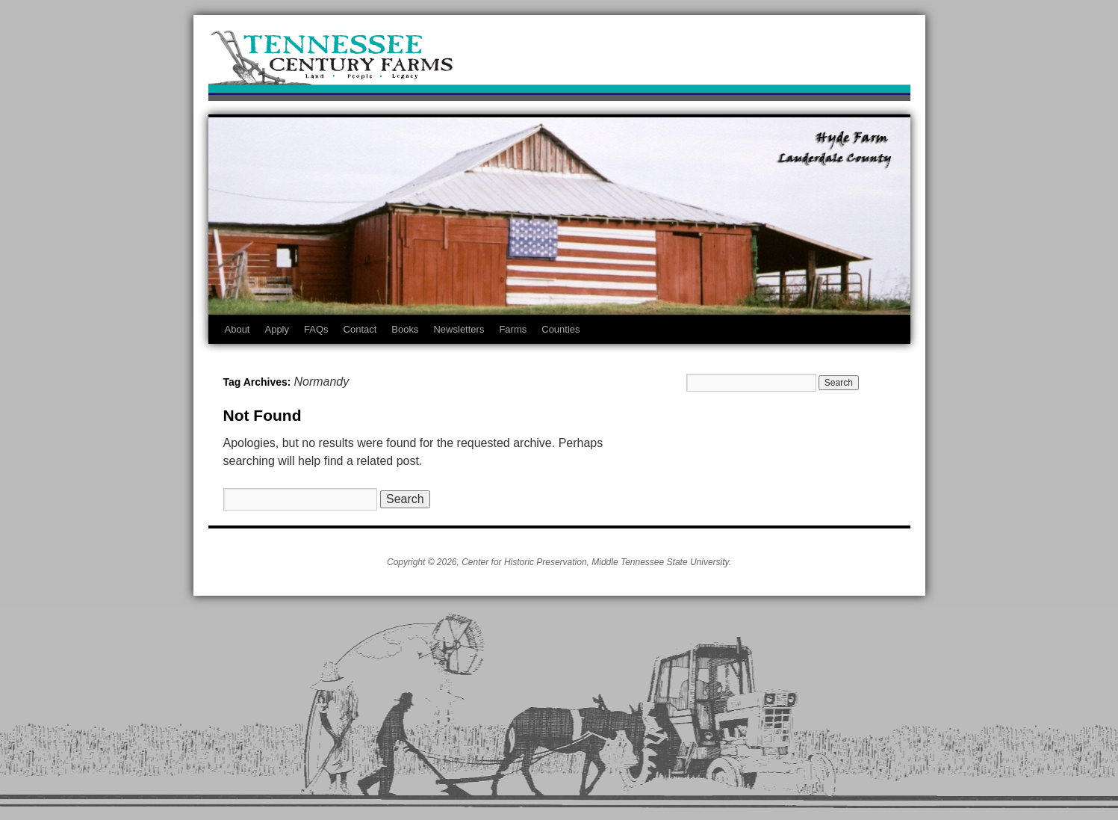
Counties (560, 329)
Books (404, 329)
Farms (513, 329)
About (237, 329)
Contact (360, 329)
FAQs (316, 329)
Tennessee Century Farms (559, 61)
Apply (276, 329)
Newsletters (458, 329)
